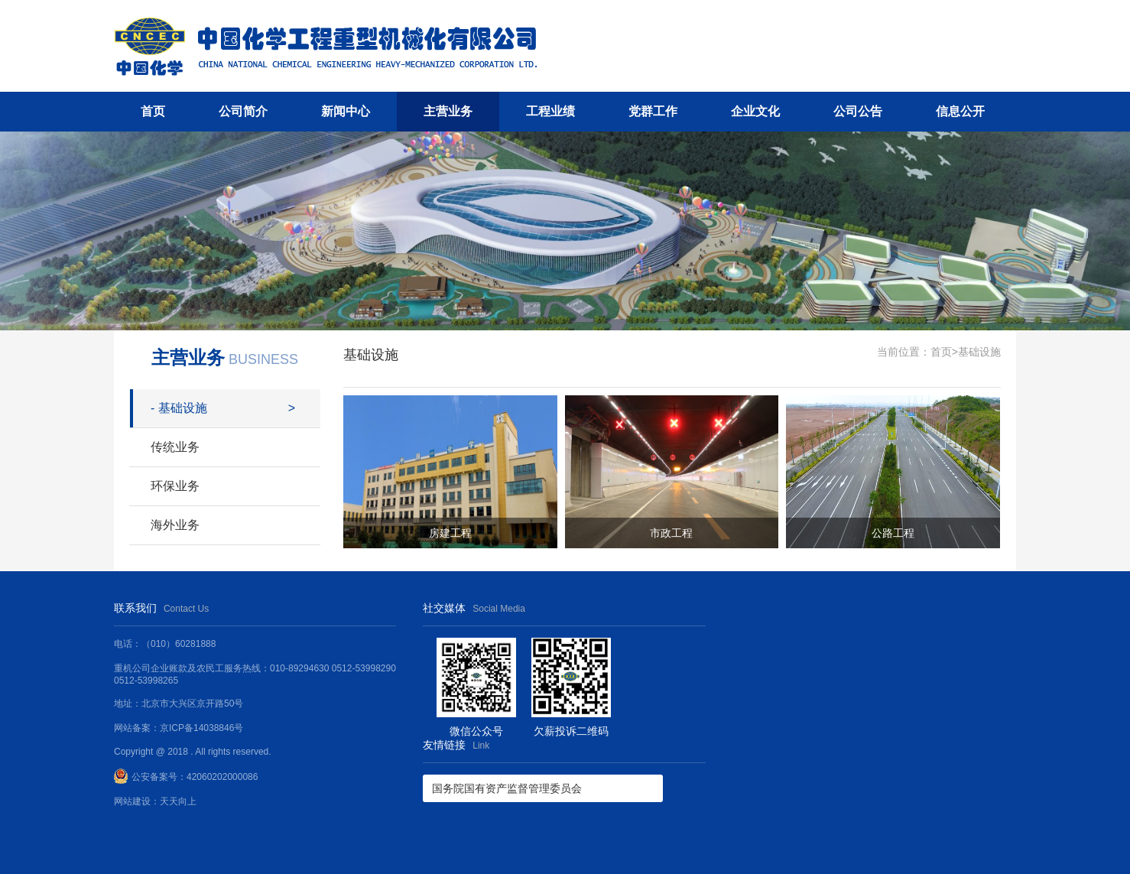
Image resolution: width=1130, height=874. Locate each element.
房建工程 (450, 533)
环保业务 (175, 485)
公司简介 (243, 111)
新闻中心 (345, 111)
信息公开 (960, 111)
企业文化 (755, 111)
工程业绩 (550, 111)
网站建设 (132, 801)
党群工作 (652, 111)
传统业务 (175, 446)
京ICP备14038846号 (201, 728)
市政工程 (671, 533)
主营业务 (448, 111)
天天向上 (178, 801)
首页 (153, 111)
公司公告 (857, 111)
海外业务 (175, 524)
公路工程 (893, 533)
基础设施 (179, 408)
